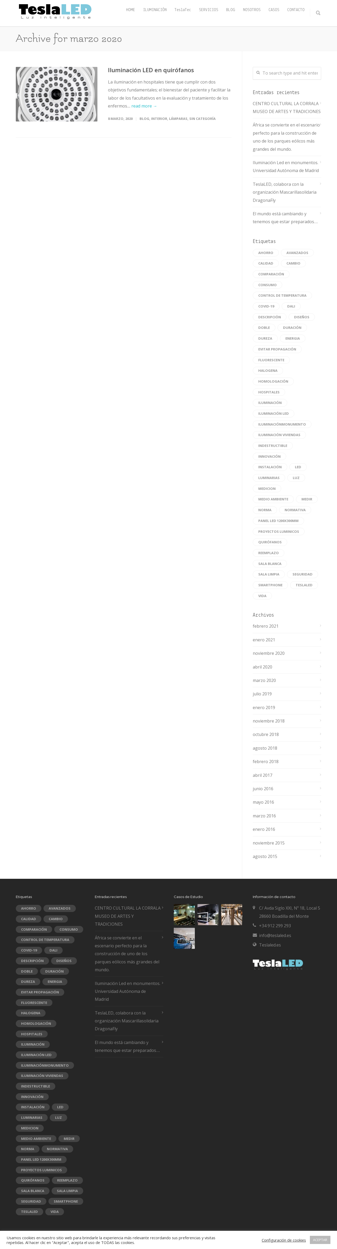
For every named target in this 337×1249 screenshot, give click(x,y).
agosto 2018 (265, 748)
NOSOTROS (252, 10)
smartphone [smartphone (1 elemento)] (270, 585)
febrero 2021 (266, 626)
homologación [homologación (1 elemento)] (273, 381)
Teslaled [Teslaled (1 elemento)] (304, 585)
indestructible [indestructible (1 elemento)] (272, 445)
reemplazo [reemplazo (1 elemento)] (268, 552)
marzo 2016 (264, 816)
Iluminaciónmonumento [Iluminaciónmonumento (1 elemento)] (282, 424)
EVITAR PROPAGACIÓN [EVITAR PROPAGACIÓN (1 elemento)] (277, 349)
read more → (144, 106)
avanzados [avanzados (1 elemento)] (297, 252)
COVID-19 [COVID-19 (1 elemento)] (266, 306)
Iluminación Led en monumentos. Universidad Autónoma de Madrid (286, 166)
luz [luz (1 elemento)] (296, 477)
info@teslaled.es (275, 935)
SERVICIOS (208, 10)
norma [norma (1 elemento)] (264, 510)
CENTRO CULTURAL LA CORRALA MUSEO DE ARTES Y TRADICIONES (287, 107)
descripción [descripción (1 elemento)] (269, 317)
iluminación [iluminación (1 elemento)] (270, 402)
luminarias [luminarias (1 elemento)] (269, 477)
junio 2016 (263, 789)
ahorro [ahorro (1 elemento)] (265, 252)
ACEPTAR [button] (320, 1239)
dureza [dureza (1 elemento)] (265, 338)
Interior (159, 118)
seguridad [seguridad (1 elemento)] (303, 574)
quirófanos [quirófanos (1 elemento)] (270, 542)
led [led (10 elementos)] (298, 467)
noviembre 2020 (269, 653)
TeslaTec (183, 10)
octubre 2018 (266, 734)
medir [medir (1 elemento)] (306, 499)
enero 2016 (264, 829)
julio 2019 (262, 694)
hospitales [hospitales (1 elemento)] (269, 392)
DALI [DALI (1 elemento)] (291, 306)
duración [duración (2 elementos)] (292, 327)
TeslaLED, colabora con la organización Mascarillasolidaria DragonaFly (284, 192)
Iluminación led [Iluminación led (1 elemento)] (273, 413)
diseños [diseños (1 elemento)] (301, 317)
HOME (130, 10)
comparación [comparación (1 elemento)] (271, 274)
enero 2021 (264, 640)
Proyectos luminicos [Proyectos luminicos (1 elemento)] (278, 531)
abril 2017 (262, 775)
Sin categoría (202, 118)
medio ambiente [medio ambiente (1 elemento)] (273, 499)
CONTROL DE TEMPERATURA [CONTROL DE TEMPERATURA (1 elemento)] (282, 295)
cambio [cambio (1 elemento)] (293, 263)
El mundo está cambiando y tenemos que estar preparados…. (285, 218)
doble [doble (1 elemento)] (264, 327)
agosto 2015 (265, 856)
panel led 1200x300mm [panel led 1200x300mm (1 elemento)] (278, 520)
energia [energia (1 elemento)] (292, 338)
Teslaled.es (270, 945)
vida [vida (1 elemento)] (262, 595)
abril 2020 (262, 667)
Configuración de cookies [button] (284, 1240)
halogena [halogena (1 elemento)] (267, 370)
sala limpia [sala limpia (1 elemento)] (268, 574)
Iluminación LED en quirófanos (151, 70)
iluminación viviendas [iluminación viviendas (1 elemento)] (279, 434)
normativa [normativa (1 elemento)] (295, 510)
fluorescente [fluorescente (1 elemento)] (271, 360)
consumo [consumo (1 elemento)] (267, 284)
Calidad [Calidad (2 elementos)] (265, 263)
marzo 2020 (264, 680)
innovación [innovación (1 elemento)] (269, 456)
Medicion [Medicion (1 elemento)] (267, 488)
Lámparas (178, 118)
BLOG (230, 10)
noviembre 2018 (269, 721)
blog (144, 118)
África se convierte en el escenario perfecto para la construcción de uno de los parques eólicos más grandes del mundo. (286, 137)
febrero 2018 (266, 761)
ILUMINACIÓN (155, 10)
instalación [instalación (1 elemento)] (270, 467)
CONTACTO (296, 10)
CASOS (274, 10)
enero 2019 (264, 707)
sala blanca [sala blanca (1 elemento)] (269, 563)
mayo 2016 (263, 802)
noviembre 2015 (269, 843)
